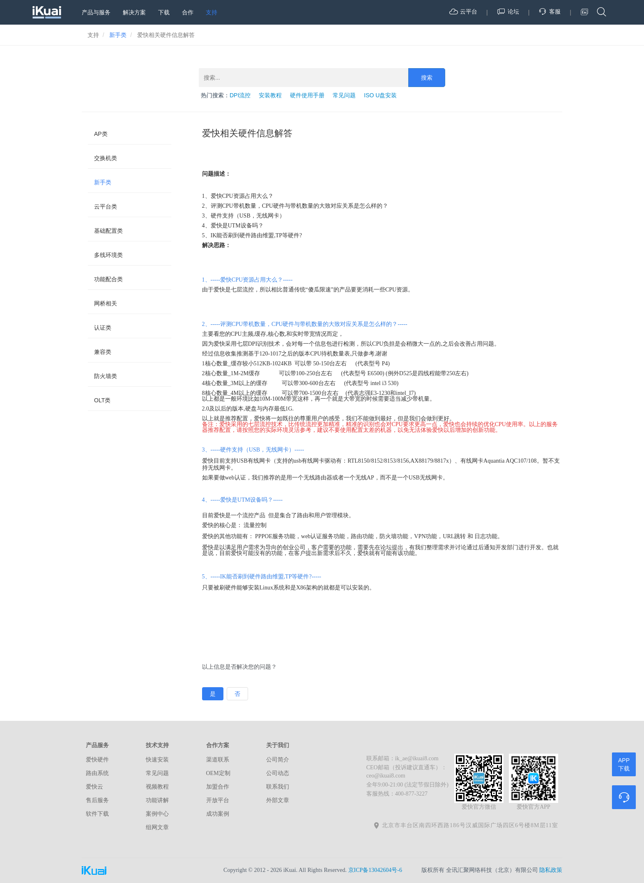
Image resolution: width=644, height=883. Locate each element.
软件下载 (97, 814)
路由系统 (97, 773)
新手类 (102, 182)
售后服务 (97, 800)
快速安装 (157, 760)
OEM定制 (218, 773)
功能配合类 (108, 279)
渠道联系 (217, 760)
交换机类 (105, 158)
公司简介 (277, 760)
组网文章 (157, 827)
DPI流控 (240, 95)
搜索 (426, 77)
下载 (164, 12)
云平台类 (105, 206)
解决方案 (134, 12)
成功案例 (217, 814)
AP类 (101, 134)
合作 (187, 12)
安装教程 (270, 95)
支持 (211, 12)
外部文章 (277, 800)
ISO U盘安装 (380, 95)
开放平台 (217, 800)
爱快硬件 (97, 760)
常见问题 (344, 95)
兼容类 (102, 352)
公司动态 (277, 773)
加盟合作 (217, 787)
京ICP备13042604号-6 (375, 870)
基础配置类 (108, 230)
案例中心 (157, 814)
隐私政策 (550, 870)
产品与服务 (96, 12)
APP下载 (624, 764)
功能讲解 (157, 800)
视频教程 (157, 787)
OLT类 (102, 400)
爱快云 (94, 787)
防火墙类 (105, 376)
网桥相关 (105, 303)
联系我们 (277, 787)
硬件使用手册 (307, 95)
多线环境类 (108, 255)
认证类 (102, 327)
